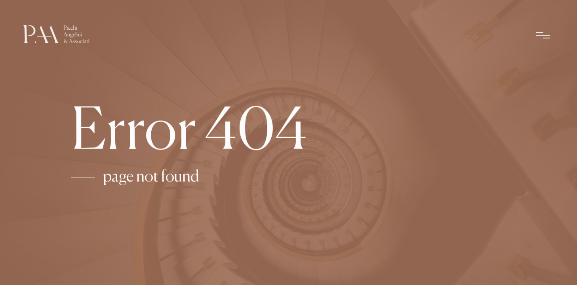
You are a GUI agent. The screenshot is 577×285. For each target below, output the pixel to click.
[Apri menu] (543, 37)
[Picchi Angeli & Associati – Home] (56, 36)
